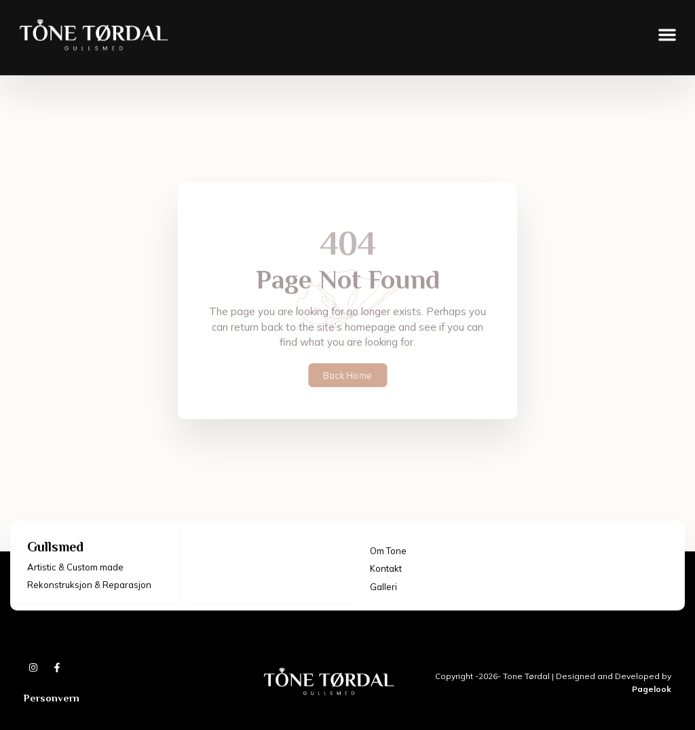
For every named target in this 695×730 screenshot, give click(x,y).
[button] (667, 27)
